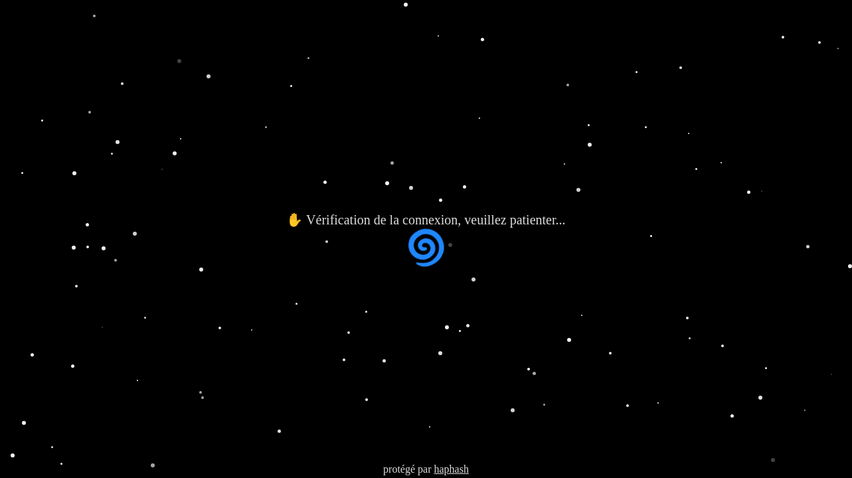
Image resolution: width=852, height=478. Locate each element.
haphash (451, 469)
